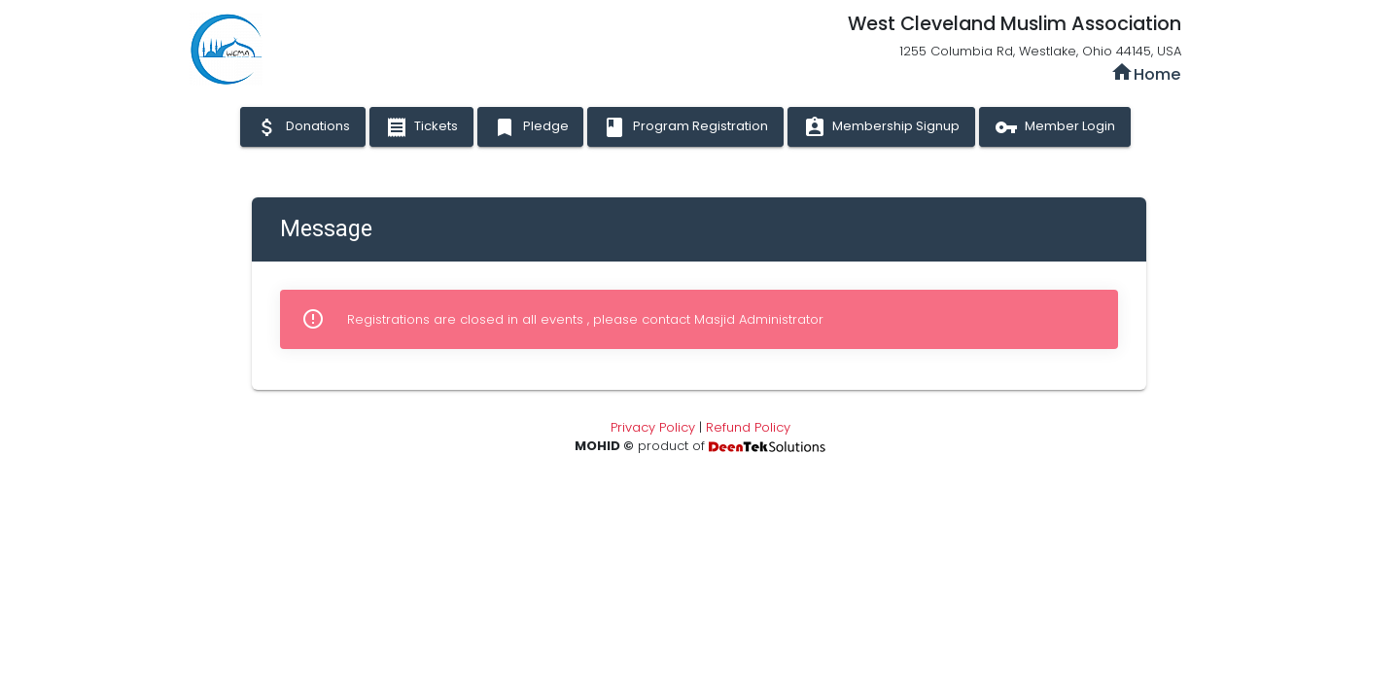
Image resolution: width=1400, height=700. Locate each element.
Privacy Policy (653, 427)
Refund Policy (748, 427)
